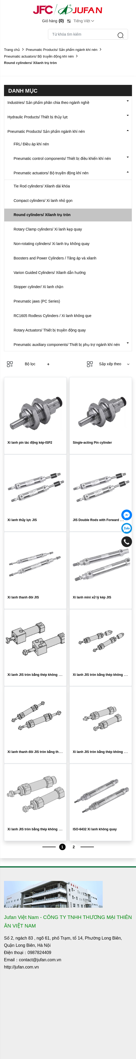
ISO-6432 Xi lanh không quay (95, 829)
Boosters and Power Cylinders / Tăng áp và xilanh (55, 258)
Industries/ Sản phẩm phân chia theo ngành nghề (48, 102)
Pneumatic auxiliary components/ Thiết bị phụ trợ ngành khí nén (67, 344)
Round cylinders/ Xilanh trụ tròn (42, 215)
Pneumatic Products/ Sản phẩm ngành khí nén (61, 50)
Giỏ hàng (53, 20)
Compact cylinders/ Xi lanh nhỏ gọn (43, 200)
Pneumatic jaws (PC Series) (37, 301)
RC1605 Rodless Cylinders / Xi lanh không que (52, 316)
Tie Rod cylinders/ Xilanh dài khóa (42, 186)
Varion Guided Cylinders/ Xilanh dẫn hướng (50, 272)
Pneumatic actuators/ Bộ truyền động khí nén (39, 56)
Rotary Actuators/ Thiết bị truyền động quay (50, 330)
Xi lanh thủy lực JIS (22, 520)
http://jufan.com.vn (21, 967)
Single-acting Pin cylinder (92, 442)
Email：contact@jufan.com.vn (32, 960)
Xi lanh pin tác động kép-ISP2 (29, 442)
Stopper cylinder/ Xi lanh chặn (38, 287)
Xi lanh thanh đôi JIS (23, 597)
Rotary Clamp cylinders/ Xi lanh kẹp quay (48, 229)
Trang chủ (12, 50)
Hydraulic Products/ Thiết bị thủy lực (37, 117)
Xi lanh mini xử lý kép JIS (92, 597)
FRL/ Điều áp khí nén (31, 144)
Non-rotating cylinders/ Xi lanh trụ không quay (51, 244)
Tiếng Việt (81, 21)
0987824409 (39, 952)
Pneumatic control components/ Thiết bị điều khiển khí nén (62, 158)
